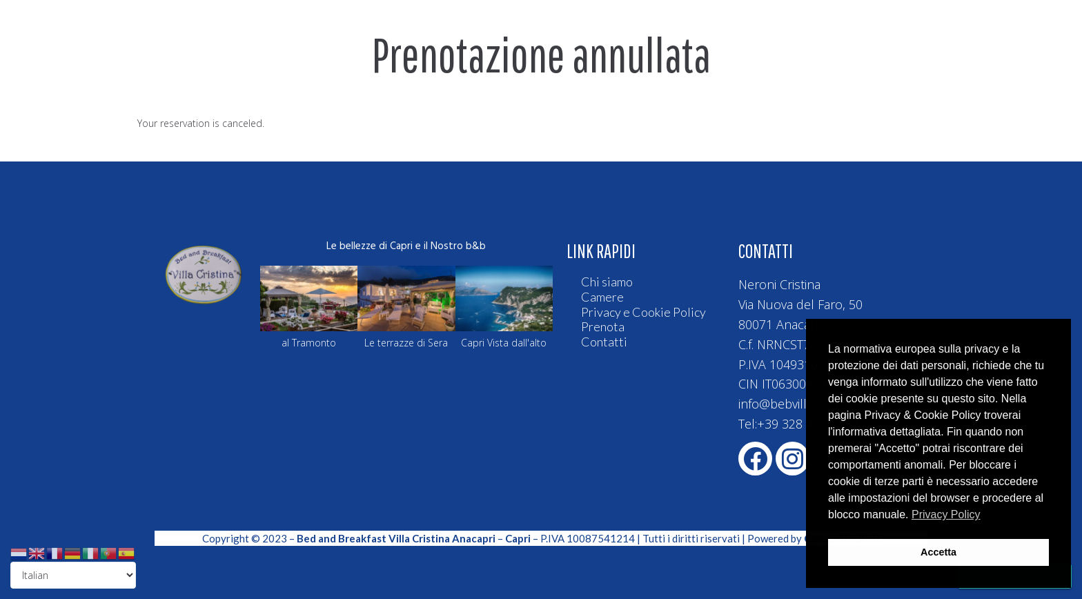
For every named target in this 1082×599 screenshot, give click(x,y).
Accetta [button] (938, 552)
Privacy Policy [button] (946, 514)
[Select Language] (73, 575)
